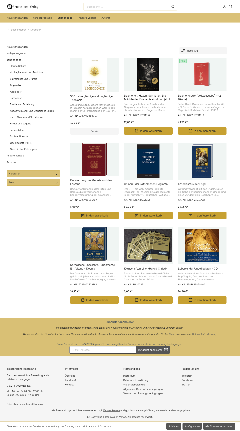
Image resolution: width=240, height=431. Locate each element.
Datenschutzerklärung (204, 334)
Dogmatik (15, 85)
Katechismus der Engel (192, 184)
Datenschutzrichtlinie (139, 344)
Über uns (70, 375)
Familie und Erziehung (22, 104)
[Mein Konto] (225, 7)
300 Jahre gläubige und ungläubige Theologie (91, 98)
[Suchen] (173, 7)
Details (94, 131)
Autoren (11, 162)
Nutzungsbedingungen (169, 344)
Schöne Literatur (19, 136)
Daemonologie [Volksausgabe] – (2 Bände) (199, 97)
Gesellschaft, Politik (21, 142)
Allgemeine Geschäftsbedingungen (143, 389)
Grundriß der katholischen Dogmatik (146, 184)
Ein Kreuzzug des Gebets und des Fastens (91, 182)
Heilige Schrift (18, 66)
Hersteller (33, 173)
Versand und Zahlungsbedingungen (143, 393)
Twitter (186, 384)
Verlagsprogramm (16, 53)
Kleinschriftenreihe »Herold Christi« (145, 268)
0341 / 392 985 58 (19, 385)
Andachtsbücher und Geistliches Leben (32, 110)
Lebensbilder (17, 130)
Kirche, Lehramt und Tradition (26, 72)
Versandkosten (111, 410)
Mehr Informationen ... (103, 426)
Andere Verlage (15, 155)
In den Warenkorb (148, 131)
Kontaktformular (34, 404)
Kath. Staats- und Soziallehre (26, 117)
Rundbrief (70, 380)
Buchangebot (14, 59)
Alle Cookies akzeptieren (219, 426)
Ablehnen (173, 426)
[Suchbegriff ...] (127, 7)
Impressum (129, 375)
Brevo (172, 334)
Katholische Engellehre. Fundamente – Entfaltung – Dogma (93, 266)
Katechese (16, 98)
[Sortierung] (203, 50)
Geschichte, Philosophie (23, 149)
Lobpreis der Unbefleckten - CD (198, 268)
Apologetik (16, 91)
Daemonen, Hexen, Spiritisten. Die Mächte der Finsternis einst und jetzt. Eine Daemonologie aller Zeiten (147, 97)
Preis (33, 182)
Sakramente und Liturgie (23, 78)
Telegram (187, 375)
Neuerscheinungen (17, 46)
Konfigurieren (192, 426)
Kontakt (69, 384)
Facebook (187, 380)
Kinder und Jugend (20, 123)
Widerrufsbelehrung (134, 384)
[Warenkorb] (230, 7)
